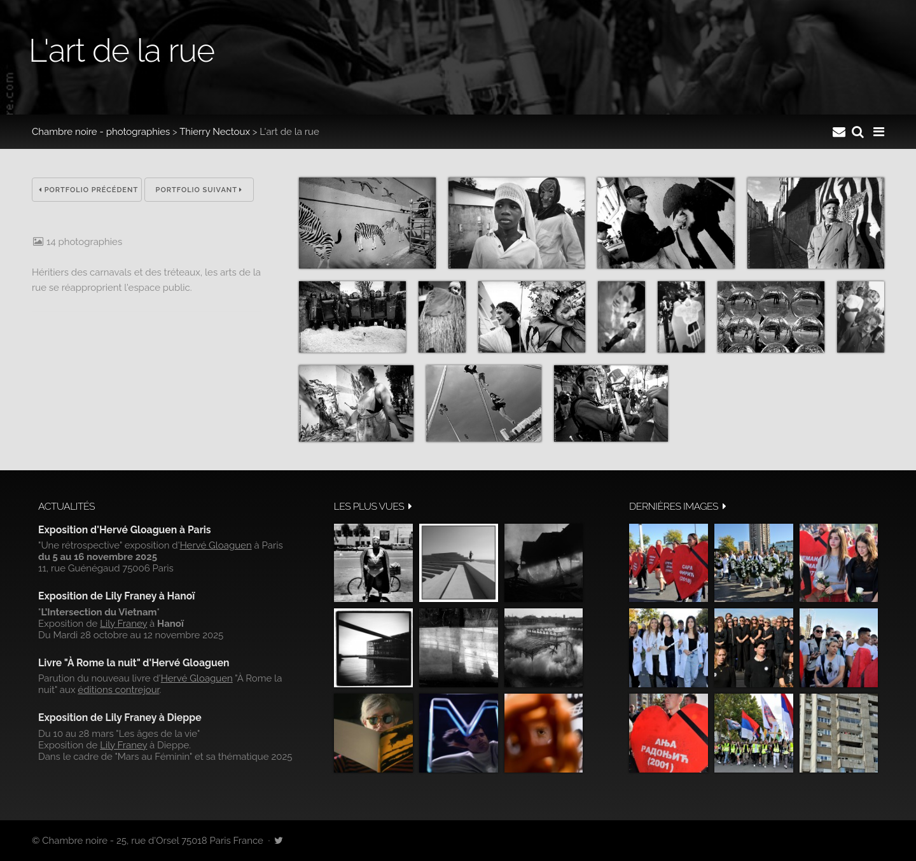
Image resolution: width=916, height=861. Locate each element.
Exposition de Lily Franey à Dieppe (120, 717)
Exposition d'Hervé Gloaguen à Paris (124, 530)
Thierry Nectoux (214, 131)
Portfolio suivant (199, 190)
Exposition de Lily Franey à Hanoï (116, 596)
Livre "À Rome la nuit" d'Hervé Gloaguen (134, 663)
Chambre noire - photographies (101, 131)
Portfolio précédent (88, 190)
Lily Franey (123, 623)
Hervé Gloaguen (216, 545)
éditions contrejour (118, 690)
